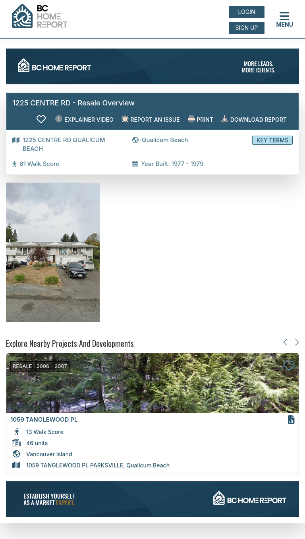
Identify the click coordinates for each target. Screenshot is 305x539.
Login (246, 11)
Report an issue (151, 119)
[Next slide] (296, 342)
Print (200, 119)
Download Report (254, 119)
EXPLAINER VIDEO (84, 119)
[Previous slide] (285, 342)
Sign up (246, 27)
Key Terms (272, 140)
